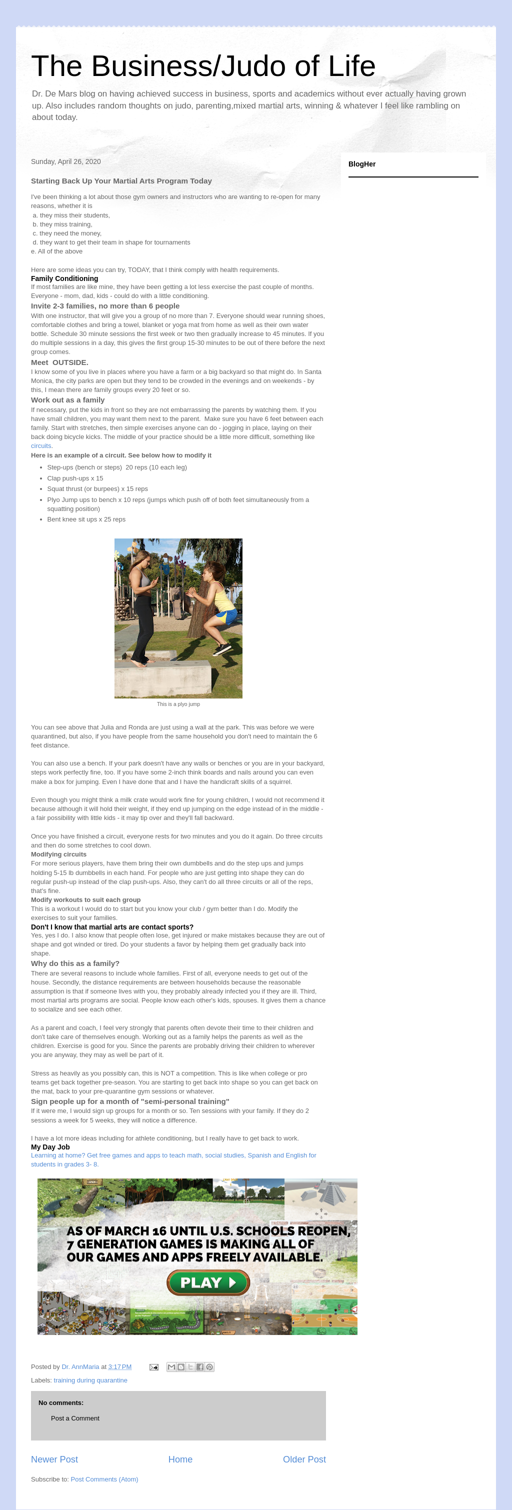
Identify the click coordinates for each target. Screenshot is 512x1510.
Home (180, 1459)
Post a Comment (75, 1418)
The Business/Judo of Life (203, 65)
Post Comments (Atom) (104, 1479)
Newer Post (54, 1459)
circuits (41, 446)
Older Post (304, 1459)
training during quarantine (91, 1380)
